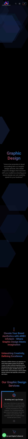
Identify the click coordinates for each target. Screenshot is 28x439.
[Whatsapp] (4, 435)
